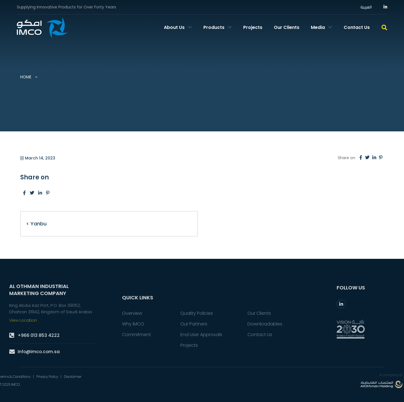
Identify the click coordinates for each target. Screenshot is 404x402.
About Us (178, 27)
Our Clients (286, 27)
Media (321, 27)
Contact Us (357, 27)
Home (25, 77)
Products (217, 27)
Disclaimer (15, 376)
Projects (252, 27)
